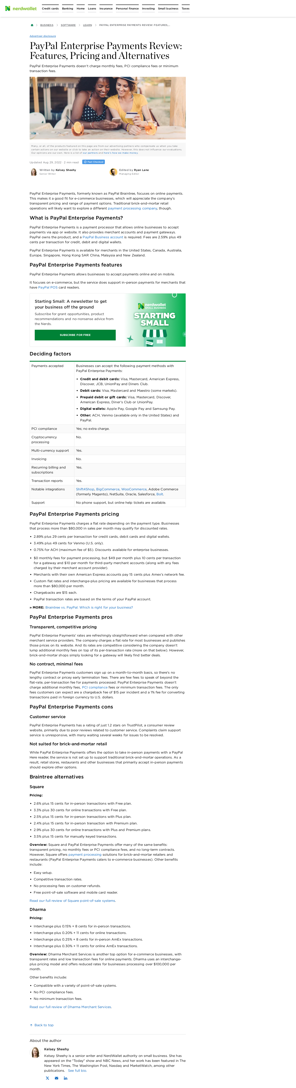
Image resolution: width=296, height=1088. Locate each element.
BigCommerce (107, 489)
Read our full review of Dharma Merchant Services (70, 1007)
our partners (90, 152)
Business (46, 25)
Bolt (159, 494)
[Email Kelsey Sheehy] (56, 1078)
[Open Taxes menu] (186, 8)
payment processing (84, 855)
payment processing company (132, 208)
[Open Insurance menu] (106, 8)
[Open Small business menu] (168, 8)
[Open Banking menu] (67, 8)
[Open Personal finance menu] (127, 8)
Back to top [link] (44, 1025)
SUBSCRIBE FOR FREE (75, 335)
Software (68, 25)
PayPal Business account (103, 237)
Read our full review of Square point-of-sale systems (72, 901)
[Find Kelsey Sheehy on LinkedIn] (65, 1078)
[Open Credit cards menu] (50, 8)
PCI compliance (95, 687)
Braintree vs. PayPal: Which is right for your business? (89, 607)
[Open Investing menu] (148, 8)
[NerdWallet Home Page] (21, 8)
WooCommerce (134, 489)
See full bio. (77, 1071)
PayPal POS (48, 287)
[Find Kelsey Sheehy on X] (47, 1078)
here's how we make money (121, 152)
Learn (87, 25)
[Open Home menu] (81, 8)
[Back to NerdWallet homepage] (32, 25)
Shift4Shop (85, 489)
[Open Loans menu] (92, 8)
